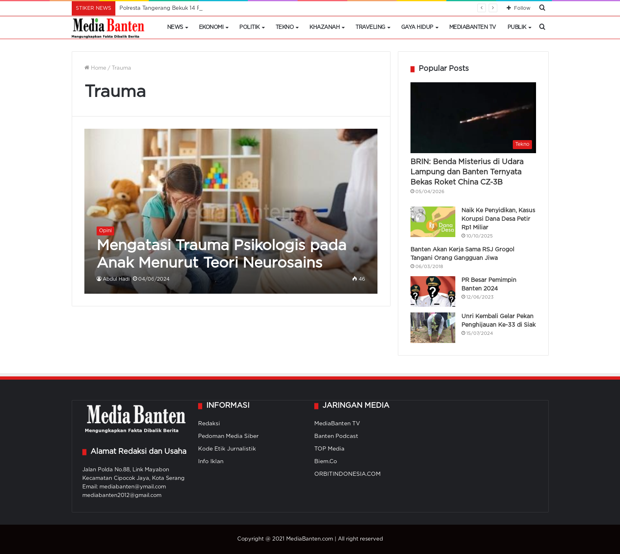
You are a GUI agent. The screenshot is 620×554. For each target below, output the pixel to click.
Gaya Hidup (417, 27)
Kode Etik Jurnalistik (227, 448)
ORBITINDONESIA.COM (347, 474)
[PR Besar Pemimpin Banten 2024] (432, 291)
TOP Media (329, 448)
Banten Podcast (336, 436)
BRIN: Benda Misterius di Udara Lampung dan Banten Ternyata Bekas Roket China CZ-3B (466, 172)
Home (95, 68)
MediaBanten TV (472, 27)
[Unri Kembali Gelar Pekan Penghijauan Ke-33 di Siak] (432, 327)
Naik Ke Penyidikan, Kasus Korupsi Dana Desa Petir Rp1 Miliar (498, 219)
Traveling (370, 27)
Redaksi (209, 423)
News (175, 27)
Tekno (285, 27)
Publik (516, 27)
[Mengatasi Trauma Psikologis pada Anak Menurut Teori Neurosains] (230, 211)
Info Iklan (210, 461)
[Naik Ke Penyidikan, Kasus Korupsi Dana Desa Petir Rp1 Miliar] (432, 222)
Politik (249, 27)
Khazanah (324, 27)
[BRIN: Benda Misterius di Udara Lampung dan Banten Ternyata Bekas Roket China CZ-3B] (473, 117)
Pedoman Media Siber (228, 436)
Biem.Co (325, 461)
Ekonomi (211, 27)
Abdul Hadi (116, 279)
